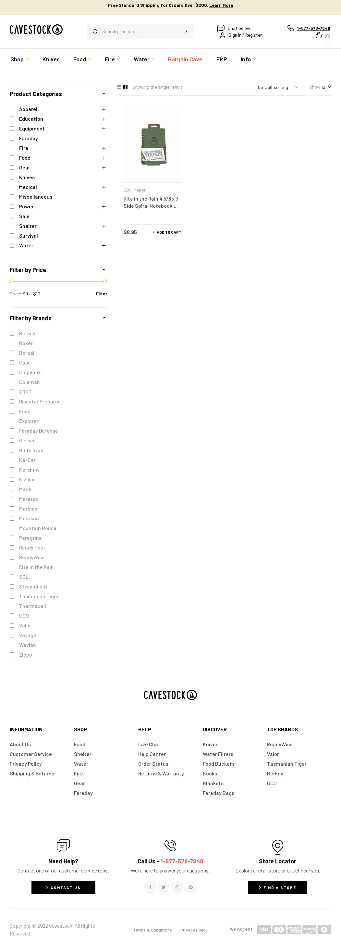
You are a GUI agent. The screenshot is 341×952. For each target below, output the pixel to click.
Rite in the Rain (36, 567)
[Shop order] (278, 87)
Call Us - (170, 861)
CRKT (25, 392)
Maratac (29, 499)
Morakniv (29, 518)
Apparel (28, 109)
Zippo (25, 654)
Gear (24, 167)
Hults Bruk (31, 450)
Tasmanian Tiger (39, 596)
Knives (27, 177)
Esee (24, 411)
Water (26, 245)
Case (25, 362)
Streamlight (33, 586)
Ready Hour (32, 547)
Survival (28, 235)
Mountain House (37, 528)
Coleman (29, 382)
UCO (24, 615)
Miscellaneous (35, 196)
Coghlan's (30, 372)
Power (26, 206)
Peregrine (30, 538)
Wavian (27, 645)
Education (31, 119)
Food (24, 158)
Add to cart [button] (169, 232)
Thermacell (32, 606)
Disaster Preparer (39, 401)
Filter (101, 293)
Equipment (32, 128)
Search (186, 31)
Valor (25, 625)
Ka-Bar (27, 460)
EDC (127, 189)
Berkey (27, 333)
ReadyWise (32, 557)
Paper (140, 189)
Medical (28, 187)
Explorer (29, 421)
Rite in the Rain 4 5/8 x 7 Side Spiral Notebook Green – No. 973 (151, 205)
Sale (24, 216)
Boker (26, 343)
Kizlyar (27, 479)
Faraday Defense (38, 430)
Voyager (28, 635)
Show (314, 87)
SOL (24, 577)
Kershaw (29, 469)
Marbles (28, 508)
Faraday (28, 138)
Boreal (26, 353)
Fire (23, 148)
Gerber (27, 440)
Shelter (28, 226)
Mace (25, 489)
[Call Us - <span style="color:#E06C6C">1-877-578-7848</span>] (170, 845)
